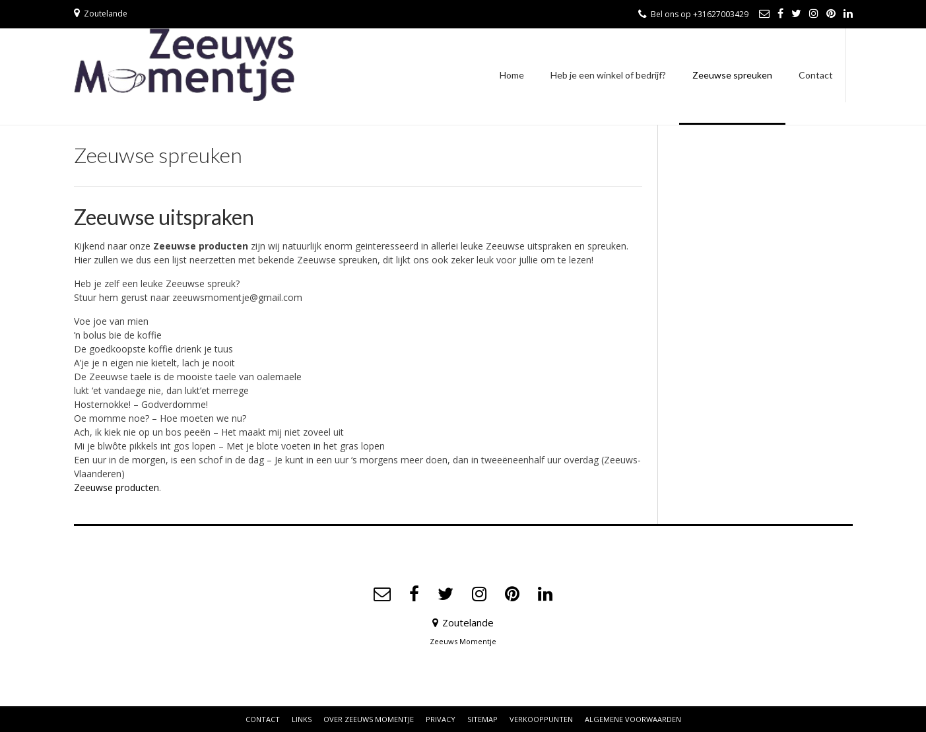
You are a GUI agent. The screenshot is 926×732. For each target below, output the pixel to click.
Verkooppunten (541, 719)
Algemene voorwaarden (633, 719)
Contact (816, 75)
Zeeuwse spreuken (732, 75)
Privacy (440, 719)
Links (302, 719)
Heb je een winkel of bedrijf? (608, 75)
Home (512, 75)
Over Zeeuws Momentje (368, 719)
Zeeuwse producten (116, 487)
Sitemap (482, 719)
